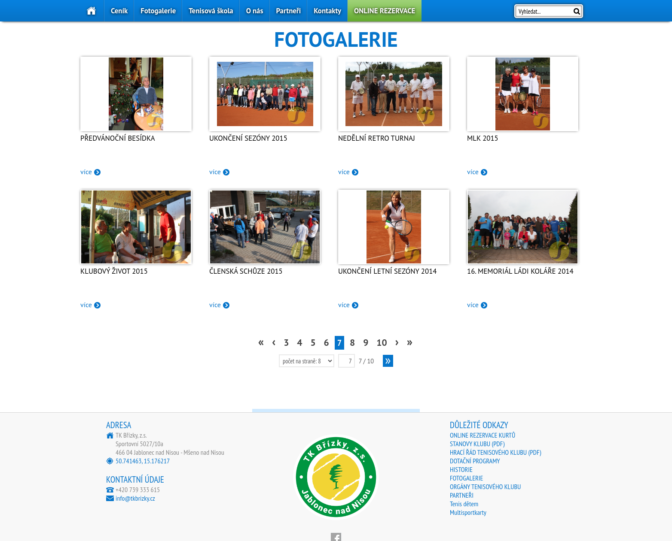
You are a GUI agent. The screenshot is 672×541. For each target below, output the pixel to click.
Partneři (288, 10)
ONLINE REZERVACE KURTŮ (482, 435)
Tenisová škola (211, 10)
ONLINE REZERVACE (384, 10)
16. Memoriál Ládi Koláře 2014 (520, 271)
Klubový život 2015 (114, 271)
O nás (254, 10)
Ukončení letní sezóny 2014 (387, 271)
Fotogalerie (158, 10)
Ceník (119, 10)
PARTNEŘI (461, 495)
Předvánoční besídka (117, 138)
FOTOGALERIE (466, 478)
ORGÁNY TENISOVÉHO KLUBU (485, 486)
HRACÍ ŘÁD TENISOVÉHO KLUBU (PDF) (495, 452)
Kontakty (327, 10)
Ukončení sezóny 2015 (248, 138)
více (86, 171)
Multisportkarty (468, 512)
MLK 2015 (482, 138)
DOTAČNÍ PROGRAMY (475, 460)
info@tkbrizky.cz (135, 498)
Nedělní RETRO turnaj (376, 138)
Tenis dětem (464, 503)
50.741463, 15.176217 (143, 460)
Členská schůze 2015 (246, 271)
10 (381, 342)
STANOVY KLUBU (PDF (476, 443)
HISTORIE (461, 469)
